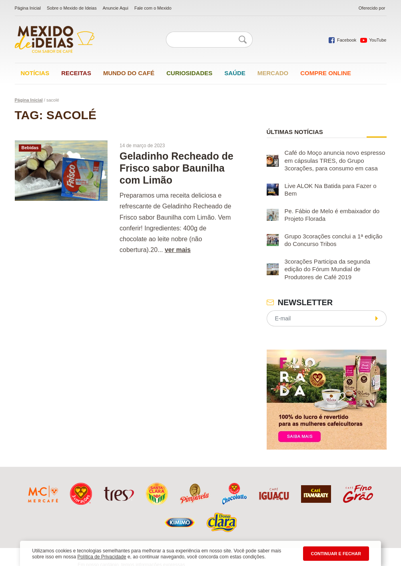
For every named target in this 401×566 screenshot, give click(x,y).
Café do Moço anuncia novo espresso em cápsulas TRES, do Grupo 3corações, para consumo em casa (335, 160)
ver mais (178, 249)
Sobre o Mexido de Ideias (72, 8)
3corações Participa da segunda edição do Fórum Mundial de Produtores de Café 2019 (327, 269)
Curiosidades (189, 73)
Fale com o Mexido (153, 8)
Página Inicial (28, 8)
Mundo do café (128, 73)
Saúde (234, 73)
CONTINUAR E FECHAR (336, 553)
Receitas (76, 73)
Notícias (35, 73)
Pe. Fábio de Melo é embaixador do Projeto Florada (332, 215)
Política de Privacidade (102, 557)
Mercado (273, 73)
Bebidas (30, 147)
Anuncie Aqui (115, 8)
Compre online (325, 73)
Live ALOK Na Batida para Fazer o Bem (331, 189)
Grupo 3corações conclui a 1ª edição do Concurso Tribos (334, 240)
